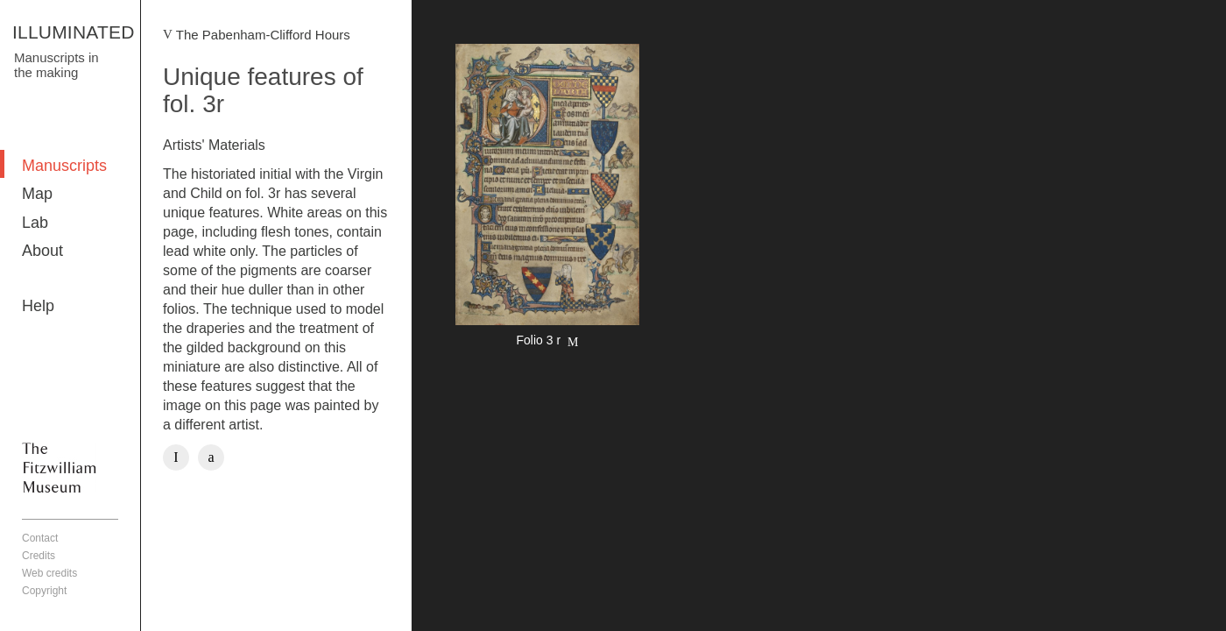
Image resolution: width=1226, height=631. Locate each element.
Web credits (49, 573)
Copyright (44, 591)
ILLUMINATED (73, 32)
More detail (547, 198)
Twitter (211, 457)
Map (37, 193)
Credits (38, 555)
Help (38, 306)
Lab (35, 222)
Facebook (176, 457)
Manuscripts (64, 165)
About (42, 250)
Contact (40, 538)
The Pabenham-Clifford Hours (263, 34)
